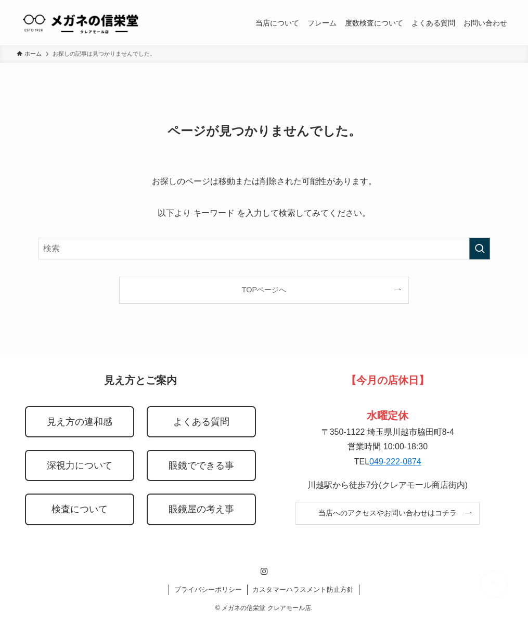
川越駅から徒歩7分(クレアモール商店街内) (387, 485)
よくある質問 (201, 422)
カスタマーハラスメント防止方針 (303, 589)
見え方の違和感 (79, 422)
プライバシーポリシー (208, 589)
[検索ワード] (264, 249)
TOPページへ (264, 290)
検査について (79, 509)
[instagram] (264, 571)
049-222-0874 (395, 461)
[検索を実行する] (479, 249)
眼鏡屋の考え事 (201, 509)
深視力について (79, 465)
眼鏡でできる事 (201, 465)
